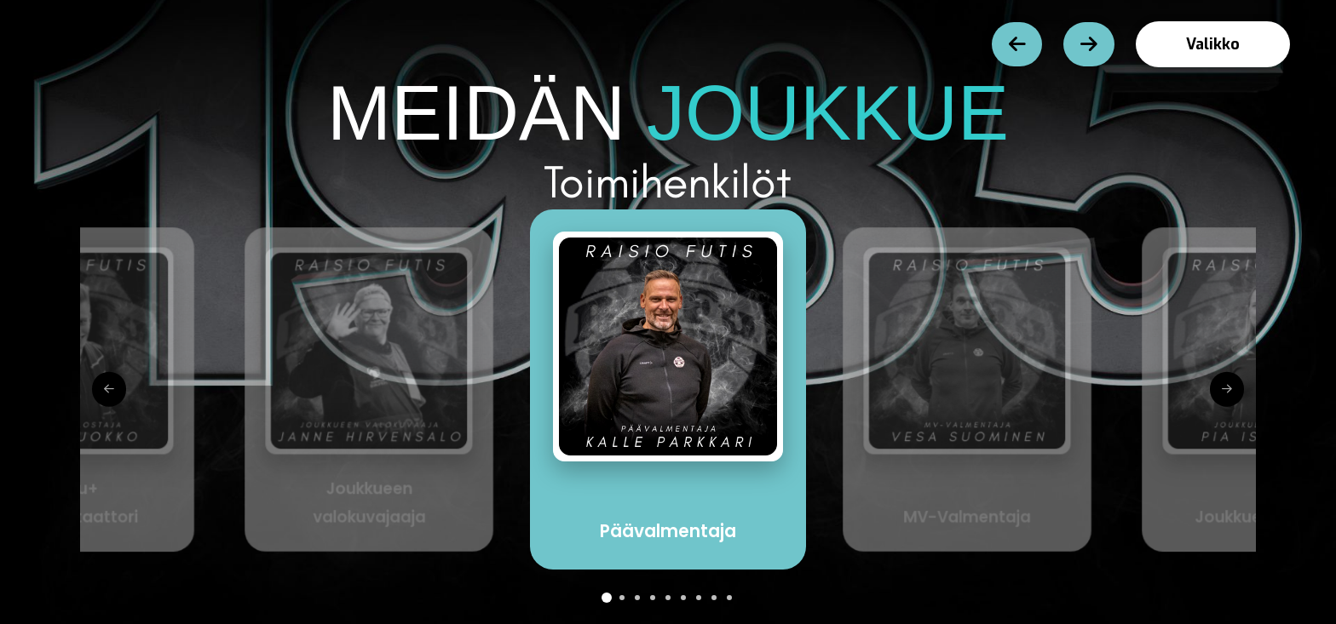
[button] (1213, 44)
